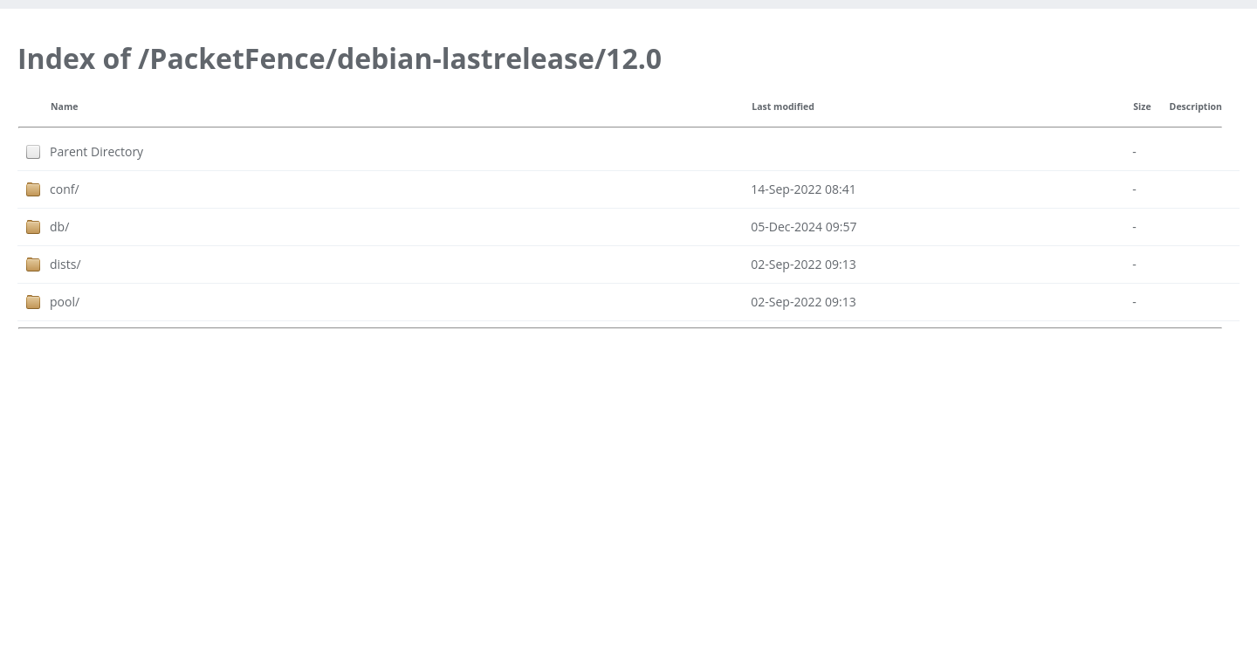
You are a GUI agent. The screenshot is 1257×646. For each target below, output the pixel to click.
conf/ (64, 189)
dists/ (65, 264)
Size (1142, 106)
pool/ (64, 301)
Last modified (783, 106)
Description (1196, 106)
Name (64, 106)
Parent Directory (96, 151)
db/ (59, 226)
